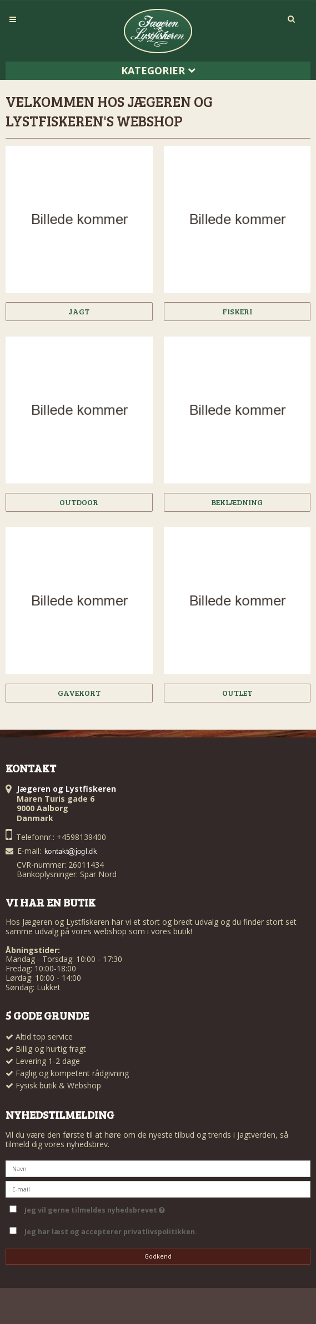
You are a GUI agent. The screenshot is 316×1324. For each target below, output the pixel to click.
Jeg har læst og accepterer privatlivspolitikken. (110, 1231)
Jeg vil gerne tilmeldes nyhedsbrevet (94, 1208)
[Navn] (158, 1168)
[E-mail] (158, 1188)
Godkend (158, 1256)
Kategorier (158, 70)
